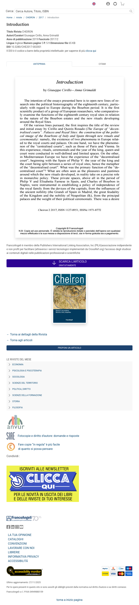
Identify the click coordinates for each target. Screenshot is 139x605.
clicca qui (90, 50)
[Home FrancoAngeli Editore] (18, 4)
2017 (41, 17)
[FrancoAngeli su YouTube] (21, 527)
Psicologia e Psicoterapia (27, 370)
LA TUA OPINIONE (19, 535)
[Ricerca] (131, 11)
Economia (17, 364)
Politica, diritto (21, 389)
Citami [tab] (102, 64)
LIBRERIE (14, 552)
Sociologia (18, 377)
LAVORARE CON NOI (21, 548)
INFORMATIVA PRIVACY (23, 556)
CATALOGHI (15, 539)
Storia (16, 401)
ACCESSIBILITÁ (18, 561)
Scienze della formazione (27, 395)
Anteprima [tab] (39, 64)
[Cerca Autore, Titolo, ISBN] (71, 11)
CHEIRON (30, 17)
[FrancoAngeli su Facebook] (8, 527)
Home (9, 17)
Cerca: (10, 11)
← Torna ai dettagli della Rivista (27, 334)
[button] (93, 4)
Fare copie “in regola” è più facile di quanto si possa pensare (39, 447)
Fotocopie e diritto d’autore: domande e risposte (48, 436)
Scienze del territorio (25, 383)
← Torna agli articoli (19, 340)
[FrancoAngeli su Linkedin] (12, 527)
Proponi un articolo (69, 348)
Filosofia (17, 407)
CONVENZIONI (17, 543)
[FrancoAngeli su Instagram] (17, 527)
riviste (19, 17)
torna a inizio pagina (69, 600)
